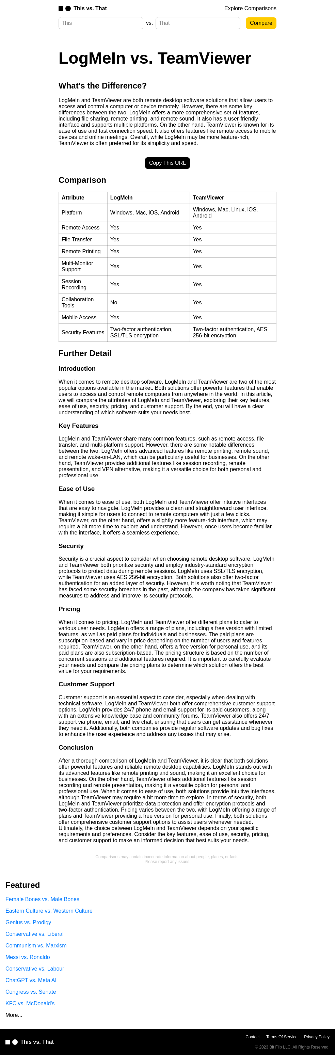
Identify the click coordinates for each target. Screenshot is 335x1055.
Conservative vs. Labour (34, 969)
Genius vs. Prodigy (28, 922)
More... (13, 1015)
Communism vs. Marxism (36, 945)
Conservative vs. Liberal (34, 934)
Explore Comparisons (250, 8)
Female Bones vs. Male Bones (42, 899)
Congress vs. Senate (30, 992)
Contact (252, 1037)
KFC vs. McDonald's (29, 1003)
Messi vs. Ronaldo (27, 957)
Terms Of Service (282, 1037)
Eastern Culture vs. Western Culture (49, 911)
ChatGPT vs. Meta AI (31, 980)
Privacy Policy (317, 1037)
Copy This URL (167, 163)
